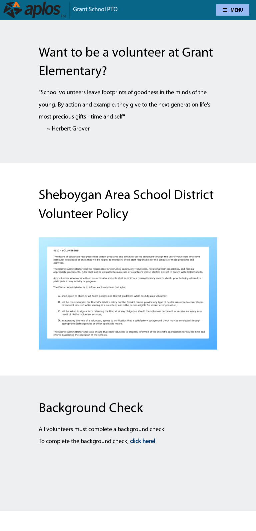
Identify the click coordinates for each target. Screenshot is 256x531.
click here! (142, 441)
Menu (233, 10)
